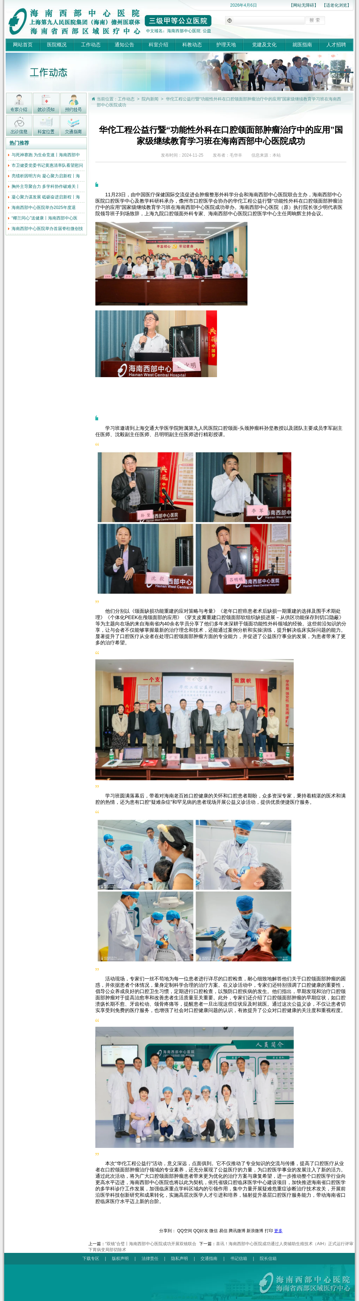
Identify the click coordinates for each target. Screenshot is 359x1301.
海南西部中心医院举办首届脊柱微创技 (47, 228)
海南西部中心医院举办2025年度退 (44, 207)
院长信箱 (268, 1258)
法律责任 (150, 1258)
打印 (269, 1230)
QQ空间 (184, 1230)
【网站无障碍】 (303, 5)
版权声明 (120, 1258)
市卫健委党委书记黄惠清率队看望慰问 (47, 165)
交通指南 (209, 1258)
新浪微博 (254, 1230)
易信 (223, 1230)
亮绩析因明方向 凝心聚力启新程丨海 (46, 175)
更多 (278, 1230)
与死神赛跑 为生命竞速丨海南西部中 (46, 154)
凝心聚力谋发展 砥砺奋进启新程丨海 (46, 197)
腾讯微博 (237, 1230)
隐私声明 (179, 1258)
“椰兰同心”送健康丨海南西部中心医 (44, 218)
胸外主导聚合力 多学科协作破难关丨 (46, 186)
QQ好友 (200, 1230)
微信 (213, 1230)
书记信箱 (238, 1258)
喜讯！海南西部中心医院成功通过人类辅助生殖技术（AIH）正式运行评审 (284, 1243)
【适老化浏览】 (336, 5)
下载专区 (90, 1258)
